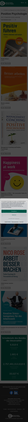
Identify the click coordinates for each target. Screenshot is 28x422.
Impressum (21, 221)
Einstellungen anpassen (14, 218)
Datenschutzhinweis (15, 221)
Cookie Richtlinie (8, 221)
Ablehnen (14, 214)
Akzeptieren (14, 211)
